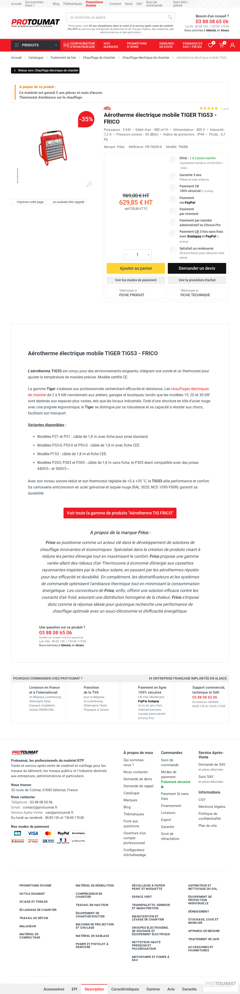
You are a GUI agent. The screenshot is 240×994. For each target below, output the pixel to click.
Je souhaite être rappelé (66, 202)
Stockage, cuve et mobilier (199, 921)
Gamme (153, 989)
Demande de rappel (139, 786)
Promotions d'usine (32, 885)
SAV (139, 3)
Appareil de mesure (200, 931)
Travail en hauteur (89, 905)
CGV (202, 800)
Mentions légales (212, 807)
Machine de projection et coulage (91, 926)
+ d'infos (207, 191)
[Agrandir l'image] (89, 184)
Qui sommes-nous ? (34, 3)
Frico (120, 147)
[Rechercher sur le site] (115, 17)
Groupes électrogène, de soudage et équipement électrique (147, 931)
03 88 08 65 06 (212, 21)
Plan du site (208, 826)
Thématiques (72, 3)
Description (94, 989)
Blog (56, 3)
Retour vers (45, 70)
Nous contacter (136, 772)
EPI (74, 989)
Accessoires (54, 989)
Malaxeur (24, 926)
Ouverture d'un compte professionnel (135, 838)
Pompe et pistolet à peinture (89, 945)
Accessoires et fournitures (197, 948)
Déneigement (195, 911)
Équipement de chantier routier (87, 914)
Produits (36, 45)
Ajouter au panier (136, 268)
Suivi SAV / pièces (181, 3)
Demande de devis (138, 779)
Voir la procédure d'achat (197, 280)
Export (166, 820)
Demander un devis (197, 268)
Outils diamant (28, 893)
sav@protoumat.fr (59, 812)
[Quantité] (138, 254)
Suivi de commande (154, 3)
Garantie (189, 989)
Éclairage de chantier (34, 910)
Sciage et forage (30, 901)
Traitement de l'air (200, 939)
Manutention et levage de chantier (144, 918)
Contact (115, 3)
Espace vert (138, 896)
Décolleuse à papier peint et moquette (145, 887)
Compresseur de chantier (85, 895)
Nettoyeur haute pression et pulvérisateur (143, 945)
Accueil (16, 3)
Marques (130, 800)
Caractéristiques (125, 989)
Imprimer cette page (28, 202)
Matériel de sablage (89, 936)
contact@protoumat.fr (40, 807)
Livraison (168, 813)
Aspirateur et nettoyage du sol (199, 887)
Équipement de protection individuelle (196, 900)
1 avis (225, 109)
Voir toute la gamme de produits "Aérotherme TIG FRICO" (120, 512)
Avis (171, 989)
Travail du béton (30, 918)
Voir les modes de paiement (136, 280)
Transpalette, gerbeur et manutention (147, 906)
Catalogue (131, 793)
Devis (129, 3)
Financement (171, 806)
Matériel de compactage (26, 935)
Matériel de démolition (91, 885)
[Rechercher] (170, 17)
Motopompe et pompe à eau (147, 958)
